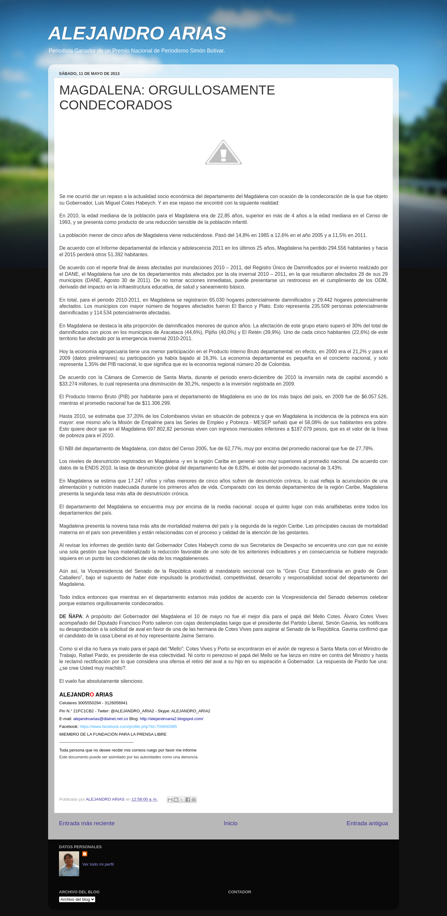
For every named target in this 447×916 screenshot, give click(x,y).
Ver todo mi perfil (98, 864)
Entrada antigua (367, 823)
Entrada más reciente (87, 823)
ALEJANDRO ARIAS (137, 33)
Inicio (230, 823)
